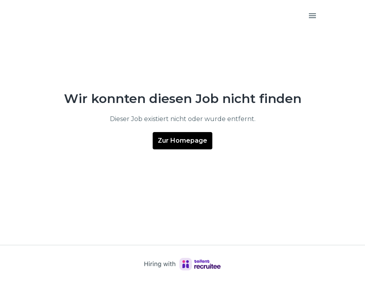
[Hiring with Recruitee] (182, 264)
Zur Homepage (182, 140)
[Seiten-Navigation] (312, 16)
